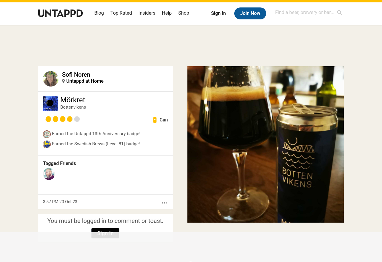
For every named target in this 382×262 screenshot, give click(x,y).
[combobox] (309, 12)
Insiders (146, 13)
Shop (183, 13)
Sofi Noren (76, 74)
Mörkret (72, 100)
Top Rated (121, 13)
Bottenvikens (73, 107)
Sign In (218, 13)
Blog (99, 13)
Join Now (250, 13)
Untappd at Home (85, 81)
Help (167, 13)
